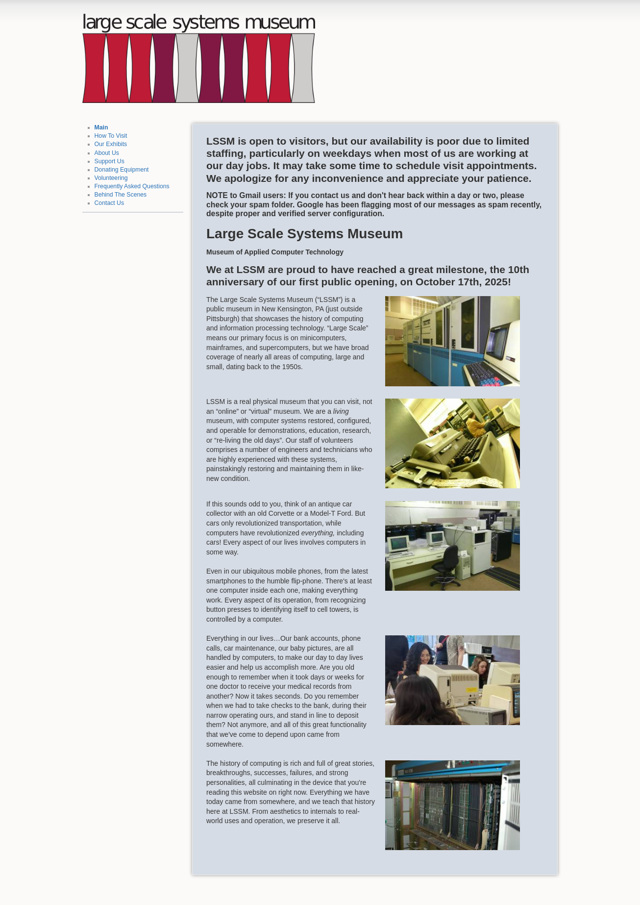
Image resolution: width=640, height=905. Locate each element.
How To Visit (111, 135)
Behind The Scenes (121, 194)
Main (101, 127)
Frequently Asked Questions (132, 186)
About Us (107, 153)
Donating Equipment (122, 169)
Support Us (109, 161)
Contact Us (109, 203)
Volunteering (111, 178)
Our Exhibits (111, 144)
